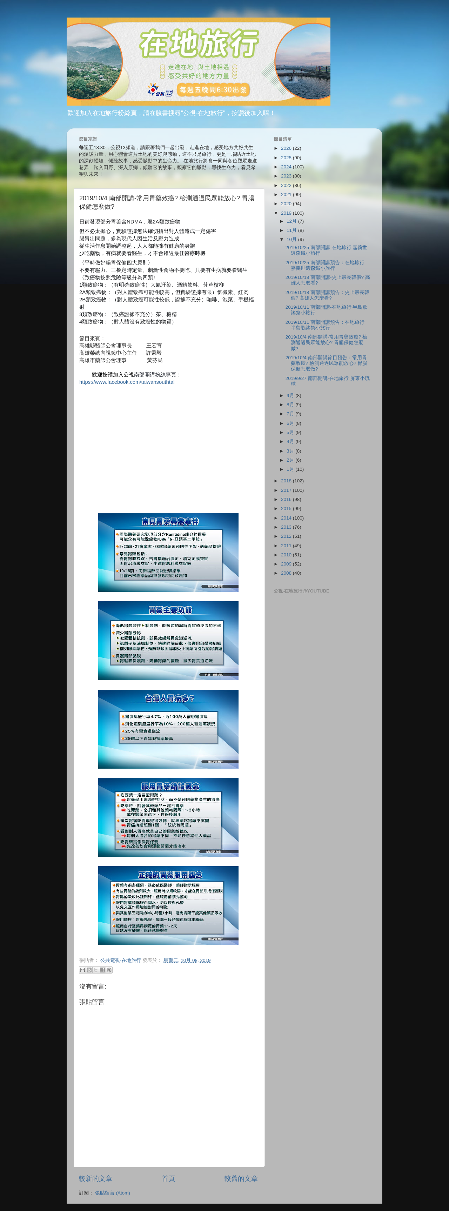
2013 (287, 527)
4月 (291, 441)
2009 (287, 564)
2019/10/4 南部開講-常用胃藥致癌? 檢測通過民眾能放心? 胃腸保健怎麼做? (327, 342)
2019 (287, 213)
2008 (287, 573)
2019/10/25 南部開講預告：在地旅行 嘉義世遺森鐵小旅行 (325, 265)
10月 (292, 239)
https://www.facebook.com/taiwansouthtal (126, 382)
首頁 (168, 1178)
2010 (287, 554)
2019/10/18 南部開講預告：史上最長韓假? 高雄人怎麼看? (327, 295)
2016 (287, 499)
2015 (287, 508)
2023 (287, 176)
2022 (287, 185)
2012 (287, 536)
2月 (291, 460)
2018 (287, 480)
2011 (287, 545)
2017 (287, 490)
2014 (287, 518)
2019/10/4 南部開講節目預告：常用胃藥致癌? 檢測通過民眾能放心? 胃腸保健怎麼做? (327, 363)
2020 (287, 203)
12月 (292, 221)
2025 (287, 157)
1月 (291, 469)
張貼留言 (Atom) (112, 1193)
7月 (291, 413)
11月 (292, 230)
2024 (287, 166)
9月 (291, 395)
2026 (287, 148)
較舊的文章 (241, 1178)
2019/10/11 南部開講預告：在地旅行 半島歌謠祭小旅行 (325, 325)
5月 (291, 432)
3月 (291, 451)
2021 (287, 194)
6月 (291, 423)
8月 (291, 404)
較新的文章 (95, 1178)
